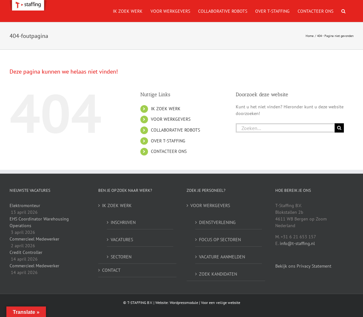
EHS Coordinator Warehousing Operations (39, 222)
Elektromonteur (25, 205)
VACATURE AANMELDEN (222, 257)
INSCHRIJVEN (123, 222)
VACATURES (122, 239)
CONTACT (111, 270)
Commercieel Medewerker (34, 239)
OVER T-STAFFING (168, 141)
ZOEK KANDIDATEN (218, 274)
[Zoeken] (339, 128)
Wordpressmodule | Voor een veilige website (205, 302)
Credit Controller (26, 252)
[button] (343, 11)
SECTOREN (121, 257)
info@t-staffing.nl (297, 243)
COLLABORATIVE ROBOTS (175, 130)
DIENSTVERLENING (217, 222)
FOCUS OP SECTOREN (220, 239)
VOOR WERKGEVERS (170, 119)
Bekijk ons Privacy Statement (303, 266)
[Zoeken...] (285, 128)
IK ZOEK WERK (166, 109)
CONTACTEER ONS (169, 151)
